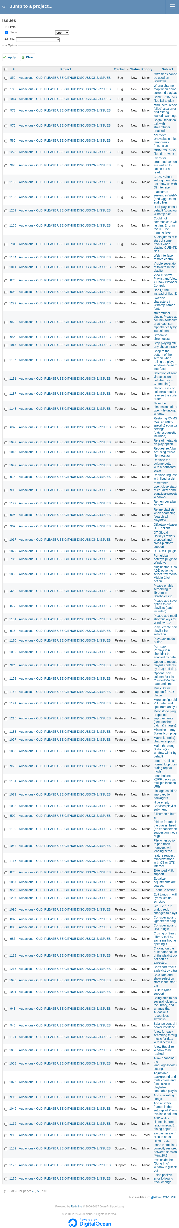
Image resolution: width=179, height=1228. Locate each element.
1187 (12, 393)
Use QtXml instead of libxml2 (166, 291)
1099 (12, 652)
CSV (166, 1197)
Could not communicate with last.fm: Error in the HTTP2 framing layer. (166, 225)
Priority (147, 69)
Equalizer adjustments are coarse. (165, 882)
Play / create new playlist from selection (165, 630)
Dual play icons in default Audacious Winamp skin (166, 210)
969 (12, 322)
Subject (167, 69)
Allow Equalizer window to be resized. (164, 1050)
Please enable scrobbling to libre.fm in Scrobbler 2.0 (163, 591)
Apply (12, 57)
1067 (12, 882)
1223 (12, 152)
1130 (12, 829)
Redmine (76, 1206)
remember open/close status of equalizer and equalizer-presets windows (166, 490)
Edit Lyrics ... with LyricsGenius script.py (166, 898)
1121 (12, 1037)
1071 (12, 794)
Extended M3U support (164, 872)
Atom (157, 1197)
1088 (12, 574)
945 (12, 1025)
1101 (12, 619)
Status (13, 32)
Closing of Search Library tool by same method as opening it (166, 939)
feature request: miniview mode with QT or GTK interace (164, 861)
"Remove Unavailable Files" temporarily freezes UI (166, 140)
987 (12, 938)
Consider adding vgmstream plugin (166, 919)
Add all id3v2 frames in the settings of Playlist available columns (166, 1108)
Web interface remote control (163, 257)
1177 (12, 503)
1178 (12, 1165)
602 (12, 427)
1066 (12, 1050)
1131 (12, 378)
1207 (12, 898)
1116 (12, 861)
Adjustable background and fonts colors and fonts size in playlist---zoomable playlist (165, 1082)
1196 (12, 360)
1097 (12, 465)
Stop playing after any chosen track (166, 344)
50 (39, 1191)
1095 (12, 909)
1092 (12, 442)
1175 (12, 1178)
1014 (12, 99)
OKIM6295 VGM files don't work (165, 152)
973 (12, 110)
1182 (12, 1148)
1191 (12, 703)
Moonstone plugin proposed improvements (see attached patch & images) (166, 718)
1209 (12, 210)
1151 (12, 781)
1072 (12, 551)
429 (12, 591)
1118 (12, 955)
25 (33, 1191)
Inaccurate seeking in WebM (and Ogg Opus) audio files (165, 197)
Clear (29, 57)
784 (12, 244)
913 (12, 630)
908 (12, 292)
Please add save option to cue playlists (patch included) (165, 606)
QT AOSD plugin (165, 551)
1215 (12, 718)
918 (12, 477)
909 (12, 490)
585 (12, 140)
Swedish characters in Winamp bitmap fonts (164, 303)
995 (12, 1097)
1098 (12, 806)
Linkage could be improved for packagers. (165, 794)
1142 (12, 692)
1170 (12, 640)
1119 (12, 1123)
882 (12, 919)
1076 (12, 1082)
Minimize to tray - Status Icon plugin (166, 731)
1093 (12, 751)
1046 (12, 1108)
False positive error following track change (163, 1178)
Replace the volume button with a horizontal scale (165, 465)
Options (12, 45)
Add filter (9, 39)
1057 (12, 739)
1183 (12, 731)
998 (12, 1135)
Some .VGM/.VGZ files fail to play (166, 98)
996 (12, 515)
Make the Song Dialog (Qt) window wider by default (165, 751)
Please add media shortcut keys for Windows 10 (166, 619)
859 (12, 77)
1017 (12, 539)
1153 (12, 678)
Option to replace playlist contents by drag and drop (165, 665)
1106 (12, 225)
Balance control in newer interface (166, 1025)
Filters (11, 27)
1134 (12, 257)
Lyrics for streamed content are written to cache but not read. (166, 165)
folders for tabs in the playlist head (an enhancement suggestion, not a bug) (166, 829)
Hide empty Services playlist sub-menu (165, 806)
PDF (174, 1197)
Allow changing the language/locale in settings (166, 1063)
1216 (12, 968)
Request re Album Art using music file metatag (166, 452)
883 (12, 927)
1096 (12, 980)
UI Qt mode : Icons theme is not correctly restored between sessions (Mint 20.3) (166, 1148)
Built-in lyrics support (162, 991)
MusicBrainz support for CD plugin (164, 691)
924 (12, 665)
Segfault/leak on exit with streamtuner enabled (165, 125)
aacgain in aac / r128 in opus (164, 1135)
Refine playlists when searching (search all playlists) (164, 515)
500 (12, 815)
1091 (12, 992)
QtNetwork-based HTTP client (166, 526)
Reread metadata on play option (166, 442)
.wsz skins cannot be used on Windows (166, 77)
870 (12, 280)
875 (12, 872)
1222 (12, 303)
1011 (12, 267)
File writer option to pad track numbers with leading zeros (165, 846)
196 (12, 89)
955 (12, 890)
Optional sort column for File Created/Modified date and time (165, 678)
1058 (12, 1063)
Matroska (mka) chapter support (164, 739)
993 (12, 165)
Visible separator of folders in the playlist (165, 267)
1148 (12, 408)
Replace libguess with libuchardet (165, 476)
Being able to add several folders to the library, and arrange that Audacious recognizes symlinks (166, 1008)
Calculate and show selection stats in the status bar (166, 980)
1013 (12, 452)
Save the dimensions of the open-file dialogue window (166, 409)
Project (65, 69)
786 (12, 559)
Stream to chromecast (162, 336)
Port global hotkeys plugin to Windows (165, 559)
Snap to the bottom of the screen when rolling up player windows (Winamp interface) (166, 360)
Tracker (119, 69)
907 (12, 526)
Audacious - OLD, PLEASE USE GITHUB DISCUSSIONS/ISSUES (65, 77)
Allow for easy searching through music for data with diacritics (166, 1037)
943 (12, 1008)
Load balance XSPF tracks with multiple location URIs (165, 781)
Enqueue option (164, 890)
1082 (12, 845)
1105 (12, 182)
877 (12, 606)
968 (12, 766)
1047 (12, 345)
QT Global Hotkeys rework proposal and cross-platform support (164, 539)
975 (12, 125)
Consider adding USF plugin (165, 927)
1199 (12, 197)
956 (12, 337)
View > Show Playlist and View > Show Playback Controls (166, 280)
